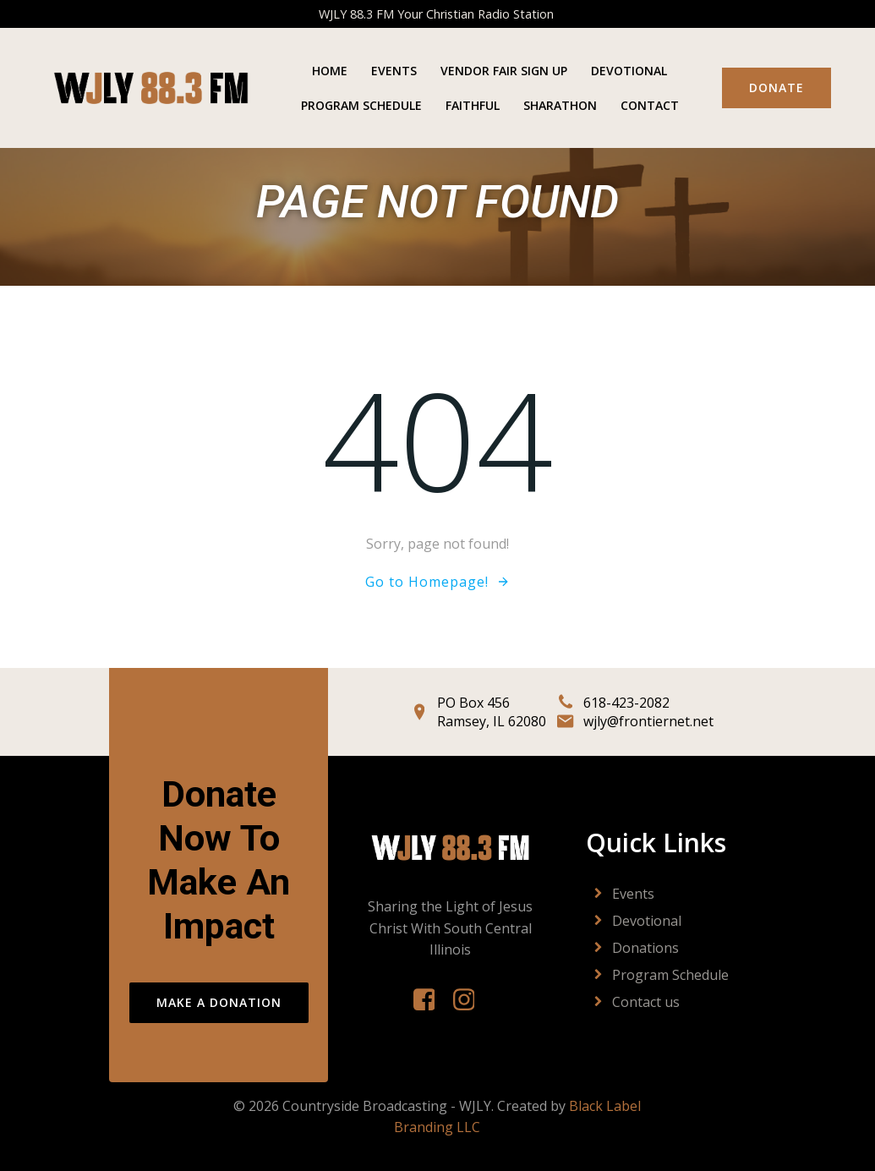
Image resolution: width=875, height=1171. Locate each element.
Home (329, 71)
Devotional (629, 71)
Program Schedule (361, 105)
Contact (650, 105)
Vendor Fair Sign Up (503, 71)
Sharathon (560, 105)
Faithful (473, 105)
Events (394, 71)
